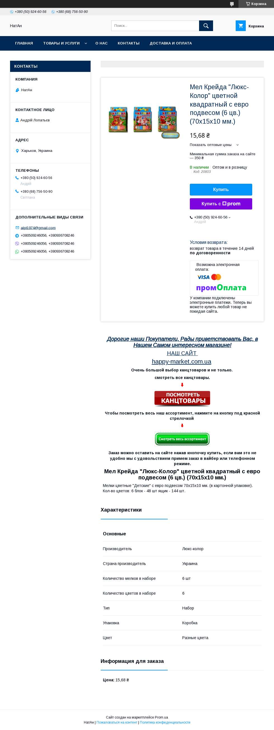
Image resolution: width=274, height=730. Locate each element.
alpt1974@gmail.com (38, 227)
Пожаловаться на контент (116, 722)
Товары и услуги (61, 43)
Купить (221, 189)
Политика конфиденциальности (165, 722)
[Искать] (206, 25)
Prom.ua (161, 717)
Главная (24, 43)
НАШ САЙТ (182, 353)
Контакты (129, 43)
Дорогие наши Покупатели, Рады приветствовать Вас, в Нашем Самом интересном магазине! (182, 342)
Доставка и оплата (171, 43)
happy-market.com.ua (181, 361)
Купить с (221, 203)
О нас (101, 43)
